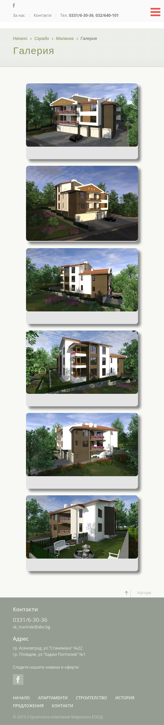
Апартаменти (53, 698)
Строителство (91, 698)
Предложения (28, 706)
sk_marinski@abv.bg (31, 627)
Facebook (18, 679)
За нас (19, 15)
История (124, 698)
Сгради (41, 39)
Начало (20, 39)
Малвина (65, 39)
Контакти (42, 15)
